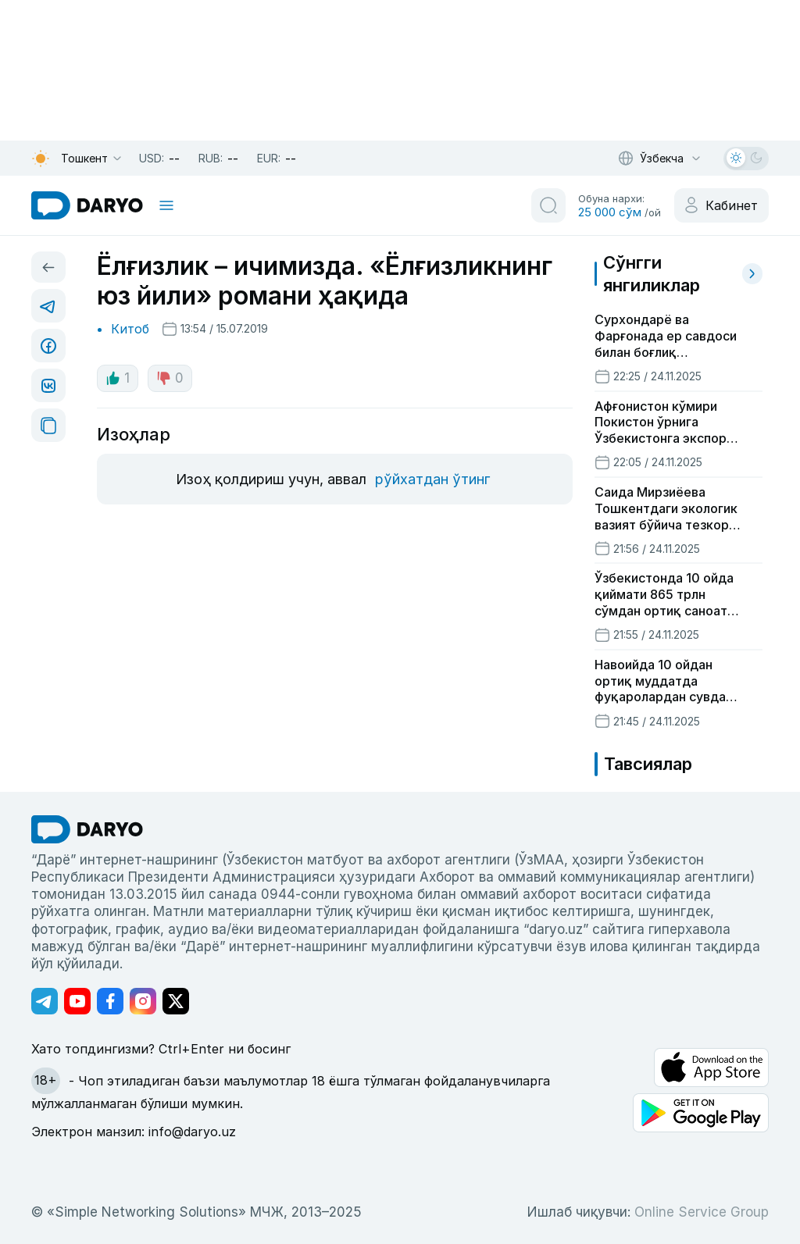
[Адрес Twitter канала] (175, 1001)
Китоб (130, 329)
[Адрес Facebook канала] (110, 1001)
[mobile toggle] (166, 205)
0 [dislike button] (170, 378)
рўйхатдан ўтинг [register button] (432, 479)
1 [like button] (117, 378)
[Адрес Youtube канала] (77, 1001)
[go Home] (87, 829)
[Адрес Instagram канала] (143, 1001)
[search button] (548, 205)
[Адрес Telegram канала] (44, 1001)
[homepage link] (87, 205)
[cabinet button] (721, 205)
